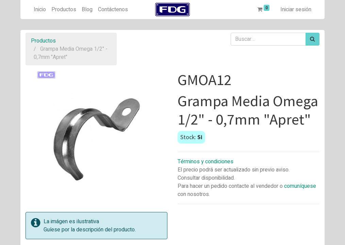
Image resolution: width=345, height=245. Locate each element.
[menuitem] (40, 9)
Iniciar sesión (295, 9)
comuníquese (300, 186)
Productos (43, 41)
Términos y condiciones (205, 162)
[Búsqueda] (312, 39)
